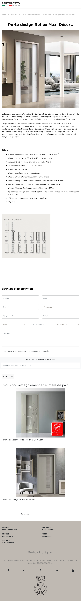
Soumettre (8, 376)
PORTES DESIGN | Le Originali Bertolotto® (24, 14)
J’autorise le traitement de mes (25, 351)
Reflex (44, 14)
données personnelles (40, 351)
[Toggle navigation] (76, 4)
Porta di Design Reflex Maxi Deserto (61, 14)
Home (4, 14)
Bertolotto (25, 514)
